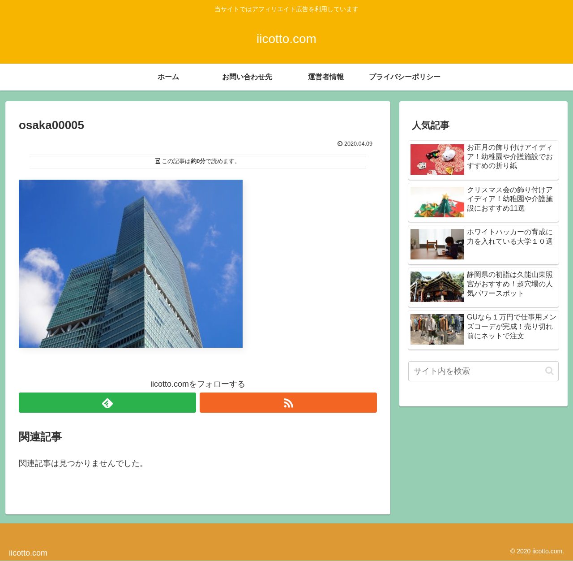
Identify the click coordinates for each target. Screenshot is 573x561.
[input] (483, 371)
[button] (549, 371)
